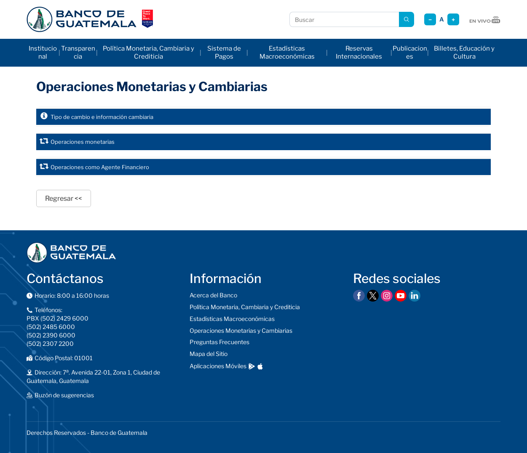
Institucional (43, 52)
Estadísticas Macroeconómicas (287, 52)
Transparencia (78, 52)
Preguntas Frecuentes (219, 341)
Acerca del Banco (213, 295)
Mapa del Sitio (208, 353)
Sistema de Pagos (224, 52)
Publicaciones (410, 52)
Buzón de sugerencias (64, 395)
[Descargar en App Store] (260, 366)
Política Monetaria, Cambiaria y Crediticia (148, 52)
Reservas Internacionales (359, 52)
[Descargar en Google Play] (252, 366)
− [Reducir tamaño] (430, 19)
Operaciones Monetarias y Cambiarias (241, 330)
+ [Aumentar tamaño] (453, 19)
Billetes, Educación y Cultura (464, 52)
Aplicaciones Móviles (218, 365)
